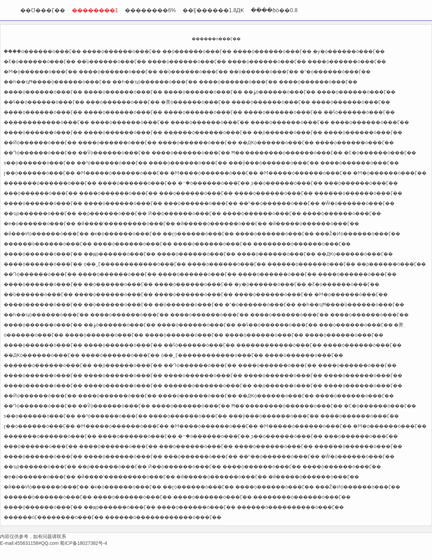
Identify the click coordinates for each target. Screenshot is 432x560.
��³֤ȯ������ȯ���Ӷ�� (112, 162)
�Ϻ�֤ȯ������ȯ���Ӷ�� (40, 71)
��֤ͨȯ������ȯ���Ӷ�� (111, 61)
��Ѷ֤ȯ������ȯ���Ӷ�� (114, 152)
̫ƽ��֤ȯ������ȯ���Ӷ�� (287, 183)
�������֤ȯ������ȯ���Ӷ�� (50, 183)
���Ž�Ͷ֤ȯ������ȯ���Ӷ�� (358, 233)
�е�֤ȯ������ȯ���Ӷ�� (40, 223)
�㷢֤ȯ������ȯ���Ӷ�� (195, 102)
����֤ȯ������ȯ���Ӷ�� (42, 51)
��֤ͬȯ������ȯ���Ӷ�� (263, 71)
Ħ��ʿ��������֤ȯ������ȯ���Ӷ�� (287, 152)
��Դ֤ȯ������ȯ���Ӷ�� (40, 152)
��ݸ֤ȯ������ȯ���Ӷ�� (280, 92)
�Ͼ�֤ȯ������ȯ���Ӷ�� (380, 152)
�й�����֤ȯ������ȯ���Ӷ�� (221, 223)
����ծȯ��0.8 (274, 10)
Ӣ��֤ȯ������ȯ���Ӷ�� (184, 213)
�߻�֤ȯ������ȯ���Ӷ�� (197, 51)
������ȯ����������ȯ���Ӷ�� (290, 507)
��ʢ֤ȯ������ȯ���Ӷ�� (359, 112)
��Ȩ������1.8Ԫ (213, 10)
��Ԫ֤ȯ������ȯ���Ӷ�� (276, 142)
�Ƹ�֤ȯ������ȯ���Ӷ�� (40, 61)
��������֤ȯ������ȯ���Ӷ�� (302, 243)
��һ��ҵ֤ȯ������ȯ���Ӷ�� (154, 81)
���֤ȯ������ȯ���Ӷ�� (123, 102)
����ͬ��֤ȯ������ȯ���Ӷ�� (358, 193)
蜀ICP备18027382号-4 (83, 543)
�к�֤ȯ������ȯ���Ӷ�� (125, 233)
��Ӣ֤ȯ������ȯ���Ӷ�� (40, 142)
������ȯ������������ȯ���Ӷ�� (163, 517)
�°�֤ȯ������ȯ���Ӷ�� (335, 71)
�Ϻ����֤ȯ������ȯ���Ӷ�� (214, 173)
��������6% (150, 10)
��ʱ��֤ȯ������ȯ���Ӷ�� (279, 203)
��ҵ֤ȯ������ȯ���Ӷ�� (40, 213)
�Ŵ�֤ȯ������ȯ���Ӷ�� (358, 203)
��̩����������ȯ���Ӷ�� (46, 122)
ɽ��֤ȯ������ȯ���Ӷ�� (39, 173)
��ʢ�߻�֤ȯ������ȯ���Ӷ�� (44, 102)
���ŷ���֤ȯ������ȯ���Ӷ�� (273, 162)
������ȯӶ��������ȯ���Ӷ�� (54, 517)
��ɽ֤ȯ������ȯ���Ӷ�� (198, 233)
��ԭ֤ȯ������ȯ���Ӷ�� (120, 254)
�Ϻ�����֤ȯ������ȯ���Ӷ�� (122, 173)
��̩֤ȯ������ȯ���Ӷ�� (287, 132)
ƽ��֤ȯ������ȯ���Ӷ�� (39, 162)
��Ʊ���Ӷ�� (42, 10)
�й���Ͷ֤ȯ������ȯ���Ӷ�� (46, 233)
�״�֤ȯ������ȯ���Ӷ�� (214, 183)
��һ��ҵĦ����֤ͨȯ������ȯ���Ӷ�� (57, 81)
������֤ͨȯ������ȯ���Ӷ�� (48, 243)
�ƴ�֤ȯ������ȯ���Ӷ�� (349, 51)
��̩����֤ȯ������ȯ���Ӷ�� (208, 132)
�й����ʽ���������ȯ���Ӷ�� (126, 223)
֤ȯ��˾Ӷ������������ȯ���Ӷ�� (135, 264)
